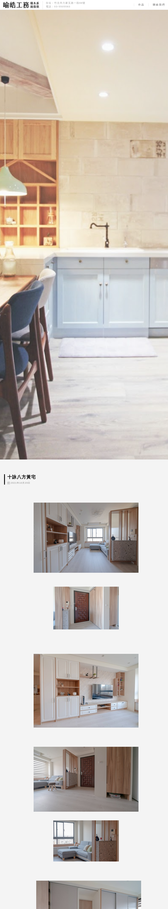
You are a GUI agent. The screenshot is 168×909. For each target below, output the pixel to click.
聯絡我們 (159, 4)
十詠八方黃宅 (21, 477)
